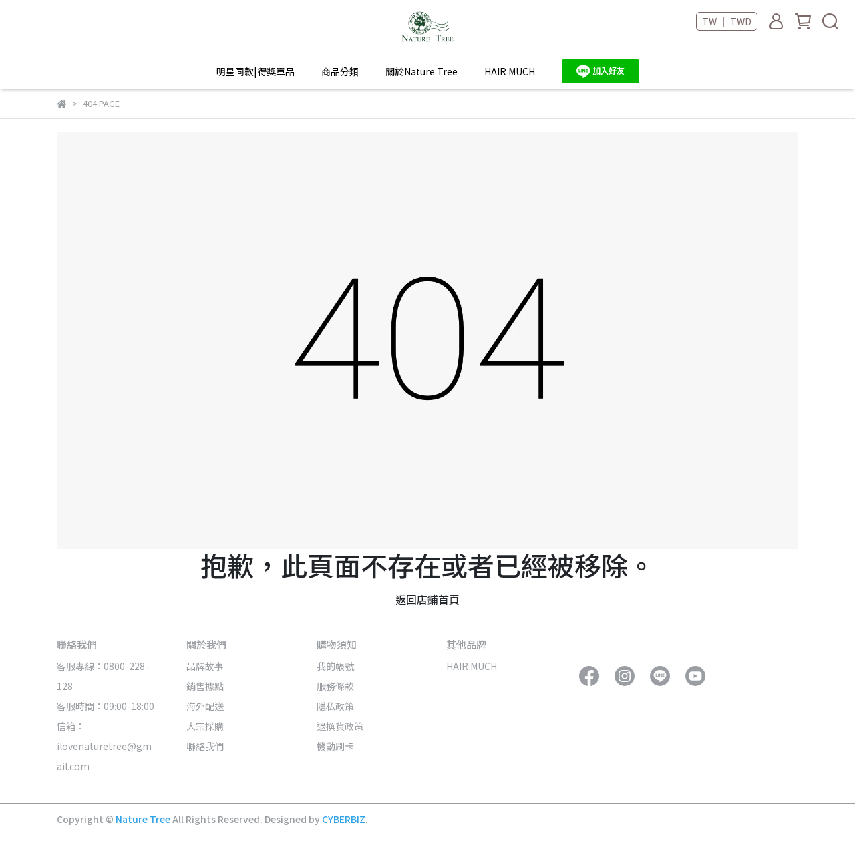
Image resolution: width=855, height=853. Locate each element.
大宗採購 (205, 726)
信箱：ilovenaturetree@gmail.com (104, 746)
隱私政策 (335, 706)
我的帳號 (335, 666)
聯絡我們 (205, 746)
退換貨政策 (340, 726)
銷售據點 (205, 686)
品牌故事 (205, 666)
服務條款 (335, 686)
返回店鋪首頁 (427, 599)
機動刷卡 (335, 746)
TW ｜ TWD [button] (726, 21)
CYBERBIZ (343, 819)
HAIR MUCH (509, 71)
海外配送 (205, 706)
